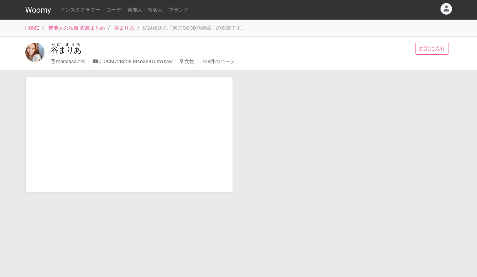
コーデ (113, 10)
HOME (32, 28)
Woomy (38, 10)
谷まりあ (124, 28)
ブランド (179, 10)
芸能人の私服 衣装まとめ (76, 28)
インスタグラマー (80, 10)
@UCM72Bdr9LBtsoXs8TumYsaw (136, 61)
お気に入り (432, 48)
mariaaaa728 (70, 61)
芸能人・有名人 (145, 10)
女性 (189, 61)
